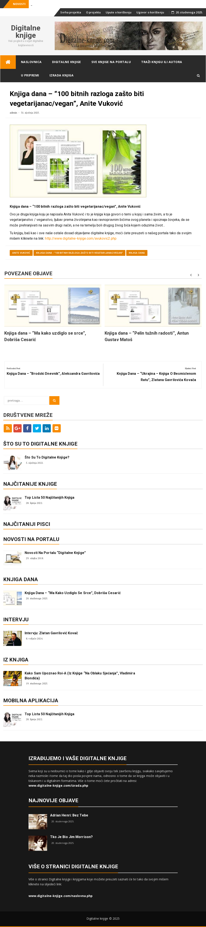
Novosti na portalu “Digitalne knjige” (55, 553)
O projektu (93, 12)
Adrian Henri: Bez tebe (69, 815)
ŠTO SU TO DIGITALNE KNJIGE (40, 444)
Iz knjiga (15, 660)
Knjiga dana (137, 253)
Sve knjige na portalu (111, 62)
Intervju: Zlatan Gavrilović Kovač (51, 633)
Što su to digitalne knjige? (47, 457)
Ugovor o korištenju (150, 12)
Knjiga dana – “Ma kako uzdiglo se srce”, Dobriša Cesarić (73, 593)
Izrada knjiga (62, 75)
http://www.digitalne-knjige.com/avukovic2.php (81, 238)
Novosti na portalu (31, 539)
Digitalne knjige (26, 32)
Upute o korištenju (118, 12)
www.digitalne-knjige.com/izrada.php (58, 785)
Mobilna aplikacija (30, 701)
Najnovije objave (53, 800)
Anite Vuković (21, 253)
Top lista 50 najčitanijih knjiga (49, 497)
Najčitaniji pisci (26, 524)
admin (13, 112)
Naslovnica (31, 62)
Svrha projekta (70, 12)
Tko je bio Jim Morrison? (71, 837)
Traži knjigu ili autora (161, 62)
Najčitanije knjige (30, 484)
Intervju (16, 620)
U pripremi (30, 75)
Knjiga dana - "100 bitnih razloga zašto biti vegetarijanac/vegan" (79, 253)
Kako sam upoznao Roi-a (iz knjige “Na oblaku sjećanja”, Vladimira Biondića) (80, 675)
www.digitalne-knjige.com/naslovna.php (61, 896)
